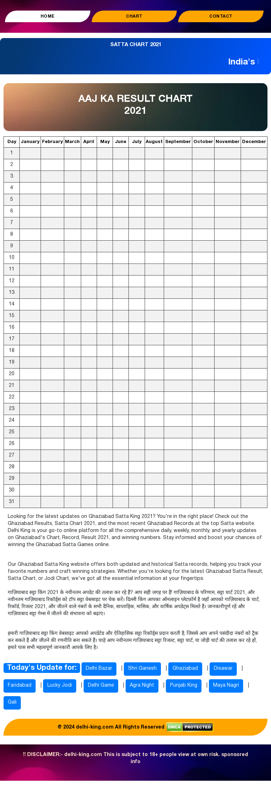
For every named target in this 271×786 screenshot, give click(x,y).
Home (48, 16)
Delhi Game (101, 685)
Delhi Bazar (99, 668)
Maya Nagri (226, 685)
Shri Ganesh (142, 668)
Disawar (223, 668)
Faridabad (19, 685)
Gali (12, 702)
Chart (134, 16)
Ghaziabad (185, 668)
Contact (221, 16)
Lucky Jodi (59, 685)
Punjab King (183, 685)
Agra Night (142, 685)
